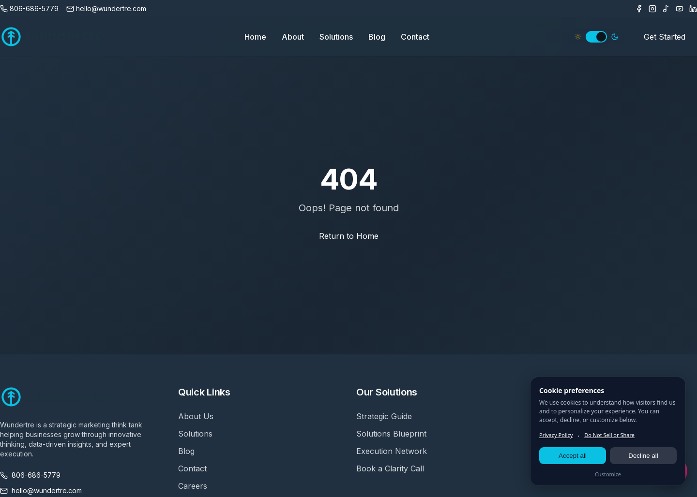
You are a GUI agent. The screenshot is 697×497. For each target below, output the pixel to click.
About (293, 37)
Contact (415, 37)
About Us (195, 416)
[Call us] (29, 9)
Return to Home (349, 236)
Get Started (664, 37)
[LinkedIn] (693, 9)
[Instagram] (652, 9)
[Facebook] (639, 9)
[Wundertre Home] (53, 36)
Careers (192, 486)
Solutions (336, 37)
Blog (376, 37)
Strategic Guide (384, 416)
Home (255, 37)
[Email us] (106, 9)
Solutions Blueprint (391, 434)
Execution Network (391, 451)
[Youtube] (679, 9)
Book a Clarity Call (390, 468)
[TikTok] (666, 9)
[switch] (596, 37)
